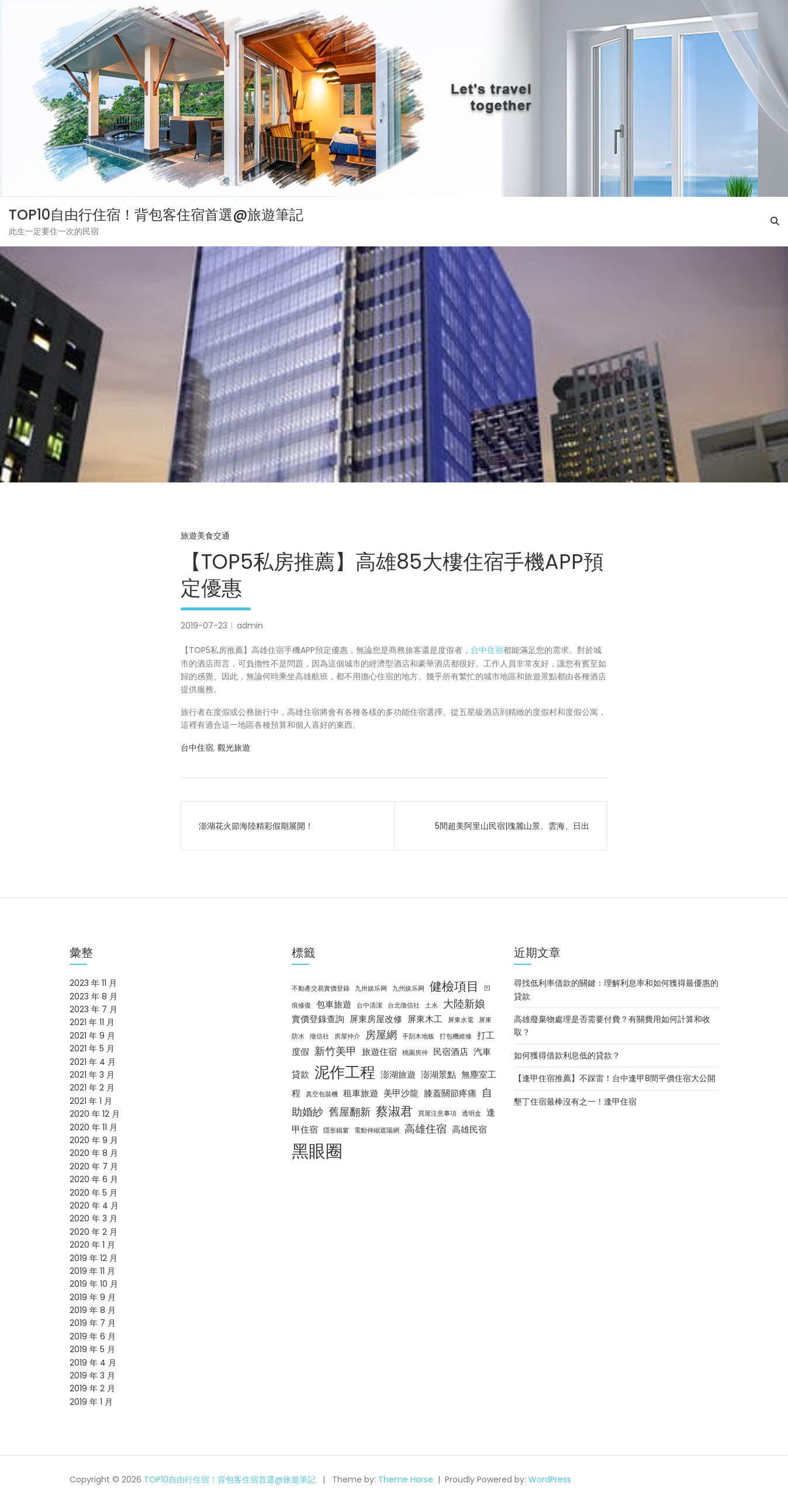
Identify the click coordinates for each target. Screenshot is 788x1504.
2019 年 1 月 (91, 1402)
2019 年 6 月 (93, 1336)
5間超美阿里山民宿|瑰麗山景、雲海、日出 (512, 826)
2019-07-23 (204, 625)
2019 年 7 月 (93, 1323)
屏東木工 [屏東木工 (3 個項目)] (425, 1019)
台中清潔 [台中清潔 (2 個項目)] (369, 1005)
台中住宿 (487, 650)
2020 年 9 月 (94, 1140)
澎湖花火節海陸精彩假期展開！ (256, 826)
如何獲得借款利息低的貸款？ (567, 1055)
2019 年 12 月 (93, 1258)
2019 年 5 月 (92, 1349)
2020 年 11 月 (93, 1127)
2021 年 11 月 (92, 1022)
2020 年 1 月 (92, 1245)
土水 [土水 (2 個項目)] (431, 1005)
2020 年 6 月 (94, 1179)
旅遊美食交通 (205, 535)
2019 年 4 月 (93, 1362)
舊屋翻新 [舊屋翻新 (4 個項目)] (350, 1111)
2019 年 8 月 (93, 1310)
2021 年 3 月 (92, 1075)
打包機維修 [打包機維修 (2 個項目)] (456, 1036)
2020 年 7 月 (94, 1166)
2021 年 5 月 (92, 1048)
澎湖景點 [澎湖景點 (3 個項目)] (438, 1075)
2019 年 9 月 (93, 1297)
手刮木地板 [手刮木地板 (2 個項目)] (418, 1036)
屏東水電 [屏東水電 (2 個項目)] (461, 1020)
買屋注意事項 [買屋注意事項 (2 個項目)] (437, 1113)
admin (250, 625)
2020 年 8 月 (94, 1153)
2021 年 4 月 (93, 1062)
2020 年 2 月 (93, 1232)
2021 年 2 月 (92, 1087)
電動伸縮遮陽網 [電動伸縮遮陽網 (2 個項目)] (376, 1130)
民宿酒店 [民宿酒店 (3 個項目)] (450, 1052)
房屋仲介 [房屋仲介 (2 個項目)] (347, 1036)
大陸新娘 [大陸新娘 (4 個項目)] (464, 1003)
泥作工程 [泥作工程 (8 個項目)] (344, 1072)
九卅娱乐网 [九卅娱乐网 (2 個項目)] (371, 988)
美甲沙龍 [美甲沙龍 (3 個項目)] (401, 1093)
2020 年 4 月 (94, 1205)
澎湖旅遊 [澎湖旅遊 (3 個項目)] (398, 1075)
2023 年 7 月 (93, 1009)
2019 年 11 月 (92, 1271)
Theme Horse (405, 1479)
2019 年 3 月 (92, 1375)
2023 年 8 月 (93, 996)
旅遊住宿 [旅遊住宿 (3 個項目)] (379, 1052)
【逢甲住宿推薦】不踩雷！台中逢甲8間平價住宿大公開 (615, 1078)
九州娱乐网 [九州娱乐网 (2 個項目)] (408, 988)
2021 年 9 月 (92, 1035)
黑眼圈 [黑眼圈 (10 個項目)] (317, 1151)
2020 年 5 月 (93, 1193)
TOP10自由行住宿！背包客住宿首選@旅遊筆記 (156, 214)
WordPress (549, 1479)
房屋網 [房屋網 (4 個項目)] (381, 1034)
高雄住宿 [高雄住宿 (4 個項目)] (426, 1128)
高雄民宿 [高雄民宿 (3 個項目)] (469, 1129)
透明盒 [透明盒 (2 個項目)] (471, 1113)
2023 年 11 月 (93, 983)
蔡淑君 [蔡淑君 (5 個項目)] (394, 1111)
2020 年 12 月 (95, 1114)
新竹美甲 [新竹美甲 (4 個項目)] (335, 1051)
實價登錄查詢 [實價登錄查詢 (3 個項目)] (318, 1019)
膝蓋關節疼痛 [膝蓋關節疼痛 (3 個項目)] (450, 1093)
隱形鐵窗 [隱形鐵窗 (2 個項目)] (336, 1130)
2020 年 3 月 (93, 1218)
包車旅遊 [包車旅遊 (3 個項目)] (333, 1004)
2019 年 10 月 (94, 1284)
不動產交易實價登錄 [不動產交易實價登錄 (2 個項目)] (321, 988)
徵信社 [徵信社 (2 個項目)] (319, 1036)
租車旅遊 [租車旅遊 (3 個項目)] (360, 1093)
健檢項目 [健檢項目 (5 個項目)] (454, 986)
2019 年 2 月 (92, 1388)
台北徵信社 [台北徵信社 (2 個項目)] (404, 1005)
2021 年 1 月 (91, 1101)
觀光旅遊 (233, 747)
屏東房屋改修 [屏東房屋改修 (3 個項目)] (376, 1019)
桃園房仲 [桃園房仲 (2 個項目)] (415, 1052)
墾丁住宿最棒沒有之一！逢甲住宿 (575, 1101)
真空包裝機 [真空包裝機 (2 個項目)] (322, 1094)
